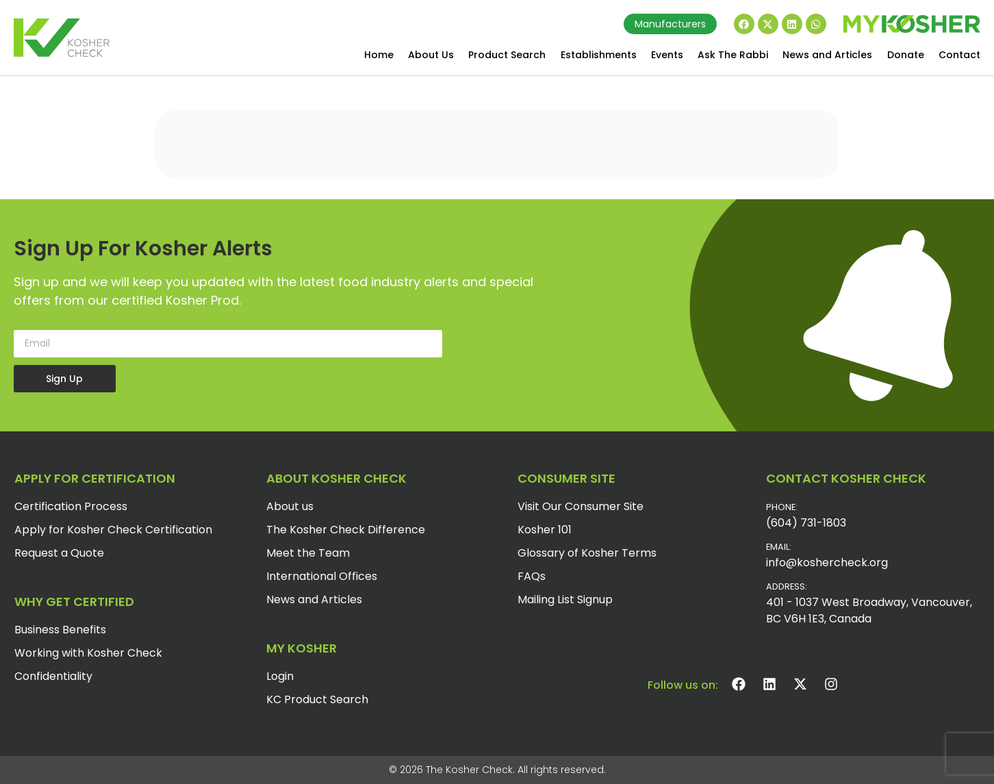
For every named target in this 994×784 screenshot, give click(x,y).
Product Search (507, 55)
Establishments (599, 55)
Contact (959, 55)
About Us (431, 55)
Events (667, 55)
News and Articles (827, 55)
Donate (905, 55)
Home (379, 55)
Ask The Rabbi (733, 55)
